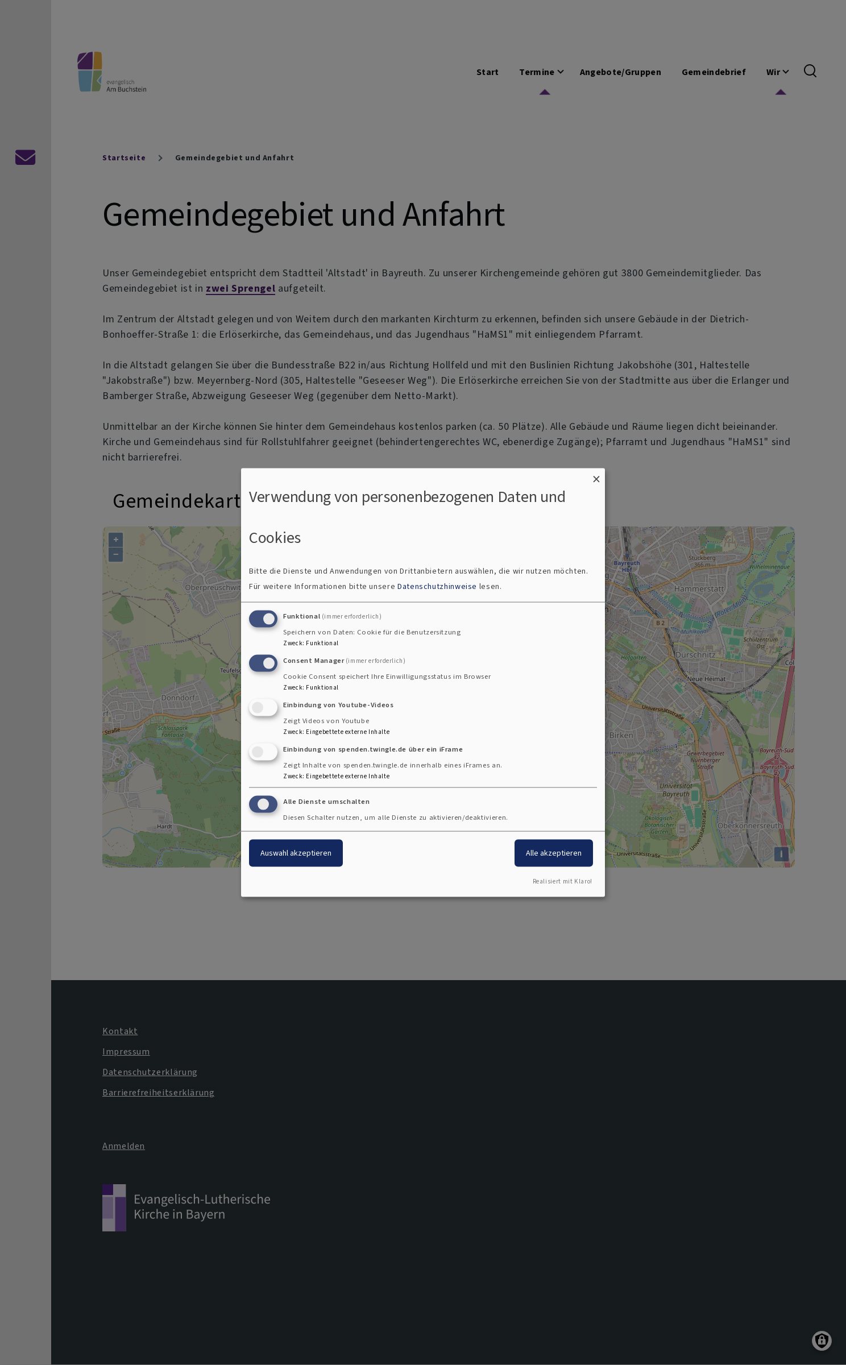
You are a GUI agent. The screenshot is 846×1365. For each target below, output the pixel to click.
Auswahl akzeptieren (295, 853)
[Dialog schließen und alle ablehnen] (596, 475)
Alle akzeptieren (554, 853)
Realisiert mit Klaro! (562, 881)
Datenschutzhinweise (437, 586)
